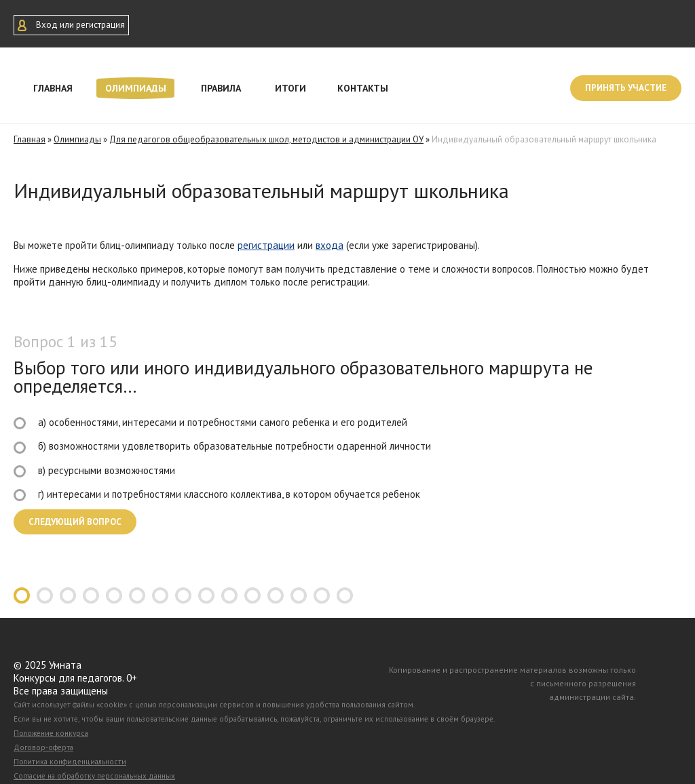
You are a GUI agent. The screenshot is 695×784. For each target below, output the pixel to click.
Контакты (362, 88)
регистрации (266, 245)
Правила (221, 88)
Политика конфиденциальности (70, 761)
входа (329, 245)
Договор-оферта (43, 747)
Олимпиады (135, 88)
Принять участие (625, 88)
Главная (53, 88)
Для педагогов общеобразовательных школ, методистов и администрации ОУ (266, 139)
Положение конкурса (51, 733)
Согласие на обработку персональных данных (94, 776)
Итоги (290, 88)
